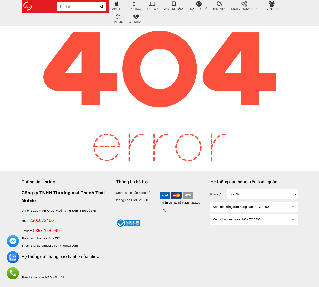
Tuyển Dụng (271, 5)
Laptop (152, 5)
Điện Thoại (134, 5)
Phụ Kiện (219, 5)
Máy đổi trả (198, 5)
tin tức (117, 18)
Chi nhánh (136, 18)
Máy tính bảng (173, 5)
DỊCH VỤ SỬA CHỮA (244, 5)
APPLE (116, 5)
